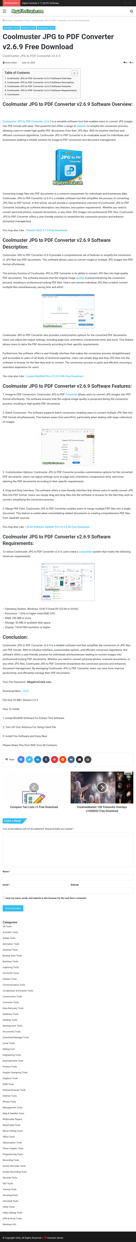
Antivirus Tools (10, 949)
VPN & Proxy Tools (12, 1218)
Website (75, 884)
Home (7, 20)
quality (80, 278)
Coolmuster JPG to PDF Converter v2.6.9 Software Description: (40, 82)
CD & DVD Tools (11, 973)
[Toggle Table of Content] (73, 73)
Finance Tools (10, 1066)
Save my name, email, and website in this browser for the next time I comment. (46, 898)
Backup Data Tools (12, 955)
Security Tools (10, 1177)
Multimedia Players (12, 1119)
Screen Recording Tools (15, 1171)
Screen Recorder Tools (14, 1166)
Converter (71, 394)
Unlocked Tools (10, 1201)
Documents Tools (46, 28)
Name (6, 871)
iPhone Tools (9, 1101)
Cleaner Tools (10, 979)
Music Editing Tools (13, 1131)
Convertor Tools (22, 20)
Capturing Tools (11, 967)
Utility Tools (9, 1207)
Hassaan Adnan (55, 1238)
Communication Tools (14, 985)
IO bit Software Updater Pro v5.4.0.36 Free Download (58, 526)
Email (6, 884)
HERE (25, 691)
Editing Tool (9, 1049)
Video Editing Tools (12, 1212)
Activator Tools (10, 932)
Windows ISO (9, 1224)
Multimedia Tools (11, 1125)
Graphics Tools (10, 1078)
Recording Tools (11, 1160)
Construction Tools (12, 996)
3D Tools (7, 926)
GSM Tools (8, 1084)
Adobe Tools (9, 938)
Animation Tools (11, 944)
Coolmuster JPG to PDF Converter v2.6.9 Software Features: (39, 86)
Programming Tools (13, 1154)
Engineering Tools (12, 1055)
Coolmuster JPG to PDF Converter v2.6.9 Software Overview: (39, 78)
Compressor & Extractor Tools (18, 990)
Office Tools (9, 1136)
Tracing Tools (9, 1189)
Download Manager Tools (16, 1037)
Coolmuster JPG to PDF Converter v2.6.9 (27, 121)
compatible (85, 551)
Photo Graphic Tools (13, 1148)
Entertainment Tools (13, 1060)
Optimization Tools (12, 1142)
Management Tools (12, 1107)
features (82, 126)
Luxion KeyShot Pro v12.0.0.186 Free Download (55, 376)
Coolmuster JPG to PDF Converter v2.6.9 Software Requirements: (42, 90)
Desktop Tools (28, 28)
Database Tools (11, 1014)
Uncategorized (10, 1195)
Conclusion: (13, 94)
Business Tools (10, 961)
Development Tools (12, 1025)
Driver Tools (9, 1043)
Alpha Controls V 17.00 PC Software (40, 3)
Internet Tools (10, 1096)
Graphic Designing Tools (15, 1072)
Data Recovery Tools (13, 1008)
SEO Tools (8, 1183)
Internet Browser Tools (14, 1090)
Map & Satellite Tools (13, 1113)
